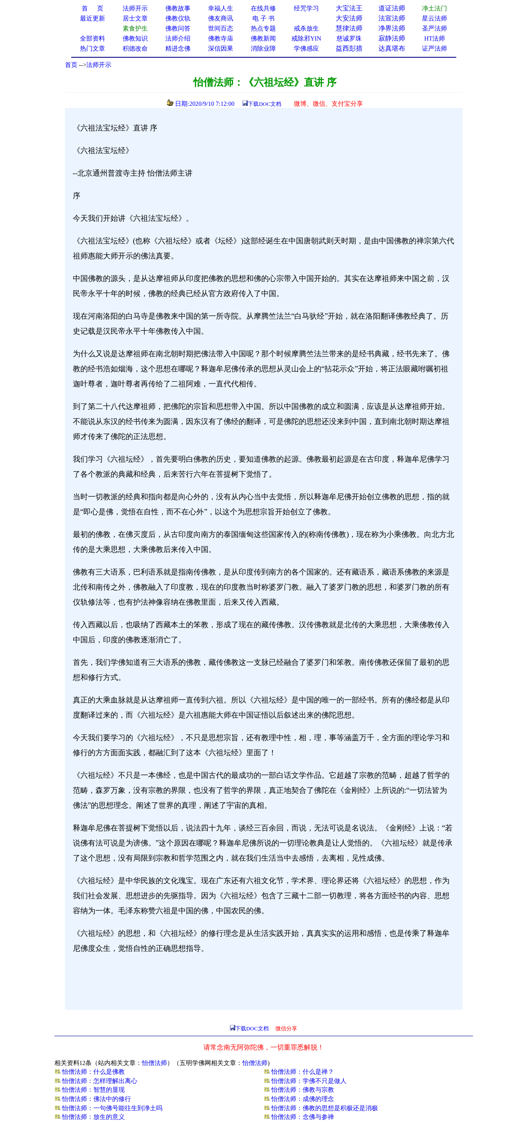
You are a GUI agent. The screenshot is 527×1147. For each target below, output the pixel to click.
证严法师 (434, 48)
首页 (71, 64)
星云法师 (434, 18)
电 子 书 (263, 18)
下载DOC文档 (264, 104)
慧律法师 (349, 28)
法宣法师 (391, 18)
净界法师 (391, 28)
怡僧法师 (154, 1063)
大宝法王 (349, 8)
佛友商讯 (220, 18)
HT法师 (434, 38)
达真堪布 (391, 48)
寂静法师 (391, 38)
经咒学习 (306, 8)
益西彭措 (349, 48)
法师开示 (98, 64)
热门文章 (92, 48)
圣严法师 (434, 28)
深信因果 (220, 48)
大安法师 (349, 18)
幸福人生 (220, 8)
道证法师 (391, 8)
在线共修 (263, 8)
